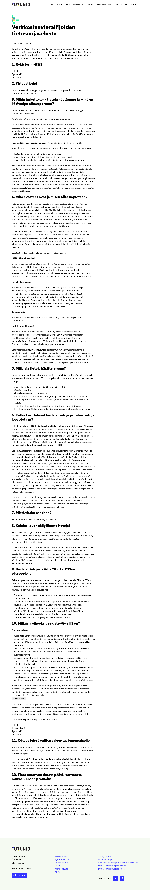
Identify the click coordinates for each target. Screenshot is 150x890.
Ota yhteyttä (19, 875)
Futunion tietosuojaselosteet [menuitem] (111, 869)
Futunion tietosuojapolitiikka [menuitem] (112, 866)
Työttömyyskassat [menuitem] (75, 5)
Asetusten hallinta (19, 698)
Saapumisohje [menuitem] (105, 860)
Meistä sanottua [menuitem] (104, 5)
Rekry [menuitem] (90, 5)
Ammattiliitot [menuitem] (56, 5)
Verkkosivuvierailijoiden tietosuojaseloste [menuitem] (118, 863)
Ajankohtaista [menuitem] (61, 869)
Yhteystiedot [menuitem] (131, 5)
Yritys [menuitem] (119, 5)
